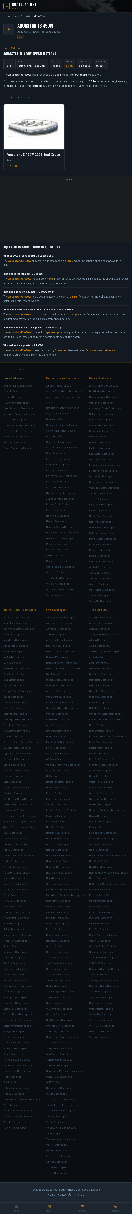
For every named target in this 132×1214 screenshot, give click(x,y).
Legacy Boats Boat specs (60, 504)
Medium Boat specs (100, 378)
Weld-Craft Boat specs (101, 1025)
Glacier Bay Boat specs (102, 476)
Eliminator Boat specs (101, 459)
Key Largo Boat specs (58, 798)
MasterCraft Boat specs (102, 516)
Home (6, 16)
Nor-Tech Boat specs (15, 419)
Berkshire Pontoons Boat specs (64, 668)
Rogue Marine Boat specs (103, 934)
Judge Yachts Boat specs (60, 498)
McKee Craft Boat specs (16, 872)
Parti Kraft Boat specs (58, 900)
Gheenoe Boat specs (101, 787)
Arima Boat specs (56, 634)
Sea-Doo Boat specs (57, 974)
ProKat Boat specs (99, 549)
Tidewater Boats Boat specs (62, 1104)
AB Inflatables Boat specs (17, 617)
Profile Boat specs (13, 923)
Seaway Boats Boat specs (17, 985)
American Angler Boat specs (105, 651)
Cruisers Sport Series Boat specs (22, 742)
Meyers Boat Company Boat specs (108, 855)
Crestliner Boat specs (58, 730)
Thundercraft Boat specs (60, 1099)
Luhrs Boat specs (56, 509)
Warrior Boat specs (57, 1144)
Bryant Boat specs (13, 679)
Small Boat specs (56, 610)
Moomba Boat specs (57, 866)
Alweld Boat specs (99, 645)
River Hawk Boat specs (16, 940)
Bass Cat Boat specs (100, 668)
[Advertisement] (66, 211)
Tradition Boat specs (14, 1082)
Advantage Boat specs (15, 622)
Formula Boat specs (57, 464)
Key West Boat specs (15, 838)
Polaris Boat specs (99, 906)
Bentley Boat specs (57, 656)
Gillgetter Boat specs (101, 793)
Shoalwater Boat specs (102, 951)
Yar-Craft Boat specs (100, 1036)
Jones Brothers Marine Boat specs (22, 827)
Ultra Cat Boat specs (100, 1002)
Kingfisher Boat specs (101, 504)
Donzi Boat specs (98, 436)
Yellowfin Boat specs (15, 1127)
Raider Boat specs (13, 929)
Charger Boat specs (57, 713)
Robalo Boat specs (13, 946)
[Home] (16, 1208)
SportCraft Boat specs (101, 589)
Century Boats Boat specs (18, 719)
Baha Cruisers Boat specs (103, 385)
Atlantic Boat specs (14, 651)
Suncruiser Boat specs (59, 1059)
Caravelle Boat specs (15, 713)
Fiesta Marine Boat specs (103, 470)
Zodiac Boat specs (56, 1172)
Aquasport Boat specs (15, 645)
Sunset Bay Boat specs (59, 1076)
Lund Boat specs (55, 821)
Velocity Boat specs (14, 1104)
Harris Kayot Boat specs (59, 781)
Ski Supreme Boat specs (60, 1019)
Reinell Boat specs (56, 934)
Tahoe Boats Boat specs (17, 1059)
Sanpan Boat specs (14, 957)
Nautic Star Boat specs (59, 872)
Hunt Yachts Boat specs (16, 402)
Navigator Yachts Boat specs (19, 413)
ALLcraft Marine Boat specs (104, 634)
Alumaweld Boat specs (59, 628)
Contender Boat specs (101, 425)
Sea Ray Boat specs (14, 442)
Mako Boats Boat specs (16, 844)
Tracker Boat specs (100, 991)
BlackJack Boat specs (101, 691)
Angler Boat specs (13, 634)
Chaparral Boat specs (58, 436)
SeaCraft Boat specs (14, 980)
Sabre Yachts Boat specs (60, 566)
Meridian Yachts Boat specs (61, 526)
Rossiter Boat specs (57, 940)
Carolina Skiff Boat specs (60, 702)
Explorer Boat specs (100, 747)
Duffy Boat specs (55, 736)
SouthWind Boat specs (16, 1002)
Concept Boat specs (100, 419)
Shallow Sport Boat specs (60, 991)
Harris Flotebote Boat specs (19, 804)
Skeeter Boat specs (57, 1014)
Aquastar (26, 16)
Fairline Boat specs (14, 396)
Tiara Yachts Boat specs (59, 577)
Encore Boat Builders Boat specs (107, 736)
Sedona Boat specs (57, 985)
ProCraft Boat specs (57, 923)
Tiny (15, 16)
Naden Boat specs (99, 878)
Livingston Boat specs (101, 844)
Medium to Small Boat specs (19, 610)
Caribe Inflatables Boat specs (105, 713)
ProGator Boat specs (100, 917)
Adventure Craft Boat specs (18, 628)
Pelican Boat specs (100, 889)
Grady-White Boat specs (103, 481)
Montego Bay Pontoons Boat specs (108, 872)
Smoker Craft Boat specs (60, 1025)
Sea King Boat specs (57, 968)
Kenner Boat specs (57, 793)
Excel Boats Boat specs (102, 742)
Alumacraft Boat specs (59, 622)
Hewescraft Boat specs (16, 810)
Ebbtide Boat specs (14, 764)
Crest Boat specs (56, 725)
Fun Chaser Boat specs (59, 753)
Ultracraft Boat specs (101, 1008)
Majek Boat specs (98, 849)
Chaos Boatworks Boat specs (105, 719)
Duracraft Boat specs (101, 730)
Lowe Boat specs (56, 815)
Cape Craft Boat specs (58, 696)
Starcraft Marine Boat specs (18, 1019)
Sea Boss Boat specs (58, 951)
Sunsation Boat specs (15, 1048)
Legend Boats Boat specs (103, 838)
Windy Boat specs (56, 594)
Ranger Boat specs (57, 929)
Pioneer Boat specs (57, 912)
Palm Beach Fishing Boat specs (63, 889)
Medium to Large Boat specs (62, 378)
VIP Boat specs (54, 1133)
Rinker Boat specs (56, 560)
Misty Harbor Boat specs (59, 855)
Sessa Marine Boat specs (17, 447)
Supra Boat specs (13, 1053)
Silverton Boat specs (58, 572)
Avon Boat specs (98, 662)
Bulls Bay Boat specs (101, 707)
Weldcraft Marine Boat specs (19, 1116)
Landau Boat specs (57, 804)
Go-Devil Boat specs (100, 804)
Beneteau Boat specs (58, 419)
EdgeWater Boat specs (102, 453)
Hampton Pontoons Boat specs (106, 810)
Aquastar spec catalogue (100, 350)
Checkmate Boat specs (16, 725)
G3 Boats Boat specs (57, 759)
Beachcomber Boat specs (61, 651)
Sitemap (79, 1194)
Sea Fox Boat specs (14, 963)
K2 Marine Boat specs (101, 821)
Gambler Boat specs (100, 770)
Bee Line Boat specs (100, 685)
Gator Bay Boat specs (58, 770)
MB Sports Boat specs (58, 844)
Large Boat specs (13, 378)
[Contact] (115, 1208)
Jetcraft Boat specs (100, 493)
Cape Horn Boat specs (15, 707)
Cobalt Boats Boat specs (103, 413)
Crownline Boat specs (101, 430)
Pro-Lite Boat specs (57, 917)
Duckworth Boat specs (16, 759)
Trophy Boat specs (13, 1093)
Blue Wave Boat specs (101, 696)
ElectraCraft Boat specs (59, 742)
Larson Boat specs (99, 510)
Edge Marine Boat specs (16, 770)
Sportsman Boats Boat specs (62, 1036)
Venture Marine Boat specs (18, 1110)
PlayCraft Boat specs (15, 900)
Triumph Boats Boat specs (61, 1110)
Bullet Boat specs (99, 702)
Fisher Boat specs (56, 747)
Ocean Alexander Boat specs (19, 425)
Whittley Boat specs (14, 1122)
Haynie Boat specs (99, 815)
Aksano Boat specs (100, 628)
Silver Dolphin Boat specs (103, 957)
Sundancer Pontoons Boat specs (64, 1070)
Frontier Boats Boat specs (104, 764)
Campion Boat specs (15, 702)
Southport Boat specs (15, 997)
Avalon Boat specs (13, 656)
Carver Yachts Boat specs (60, 430)
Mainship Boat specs (57, 515)
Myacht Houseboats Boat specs (63, 532)
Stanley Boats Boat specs (17, 1014)
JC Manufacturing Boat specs (19, 821)
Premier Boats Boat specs (18, 912)
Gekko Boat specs (56, 775)
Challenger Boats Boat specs (105, 408)
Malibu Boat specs (13, 849)
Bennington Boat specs (16, 674)
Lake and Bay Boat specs (103, 832)
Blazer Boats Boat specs (59, 679)
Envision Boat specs (14, 775)
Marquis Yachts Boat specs (18, 408)
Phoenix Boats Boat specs (103, 895)
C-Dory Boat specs (14, 685)
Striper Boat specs (14, 1036)
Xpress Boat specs (57, 1161)
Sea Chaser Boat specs (59, 963)
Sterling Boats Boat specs (103, 980)
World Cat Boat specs (101, 600)
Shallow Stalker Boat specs (104, 946)
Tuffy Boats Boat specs (102, 997)
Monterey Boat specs (101, 521)
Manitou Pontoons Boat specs (20, 855)
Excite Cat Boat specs (58, 458)
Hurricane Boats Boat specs (19, 815)
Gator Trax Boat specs (101, 775)
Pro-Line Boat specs (100, 544)
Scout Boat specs (99, 572)
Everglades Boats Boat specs (105, 464)
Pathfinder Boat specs (58, 906)
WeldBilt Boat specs (100, 1031)
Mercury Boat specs (57, 849)
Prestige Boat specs (57, 543)
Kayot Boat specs (13, 832)
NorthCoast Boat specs (16, 889)
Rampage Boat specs (58, 549)
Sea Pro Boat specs (14, 974)
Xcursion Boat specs (58, 1155)
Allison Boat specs (99, 639)
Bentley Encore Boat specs (61, 662)
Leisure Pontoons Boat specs (63, 810)
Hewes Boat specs (56, 787)
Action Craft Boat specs (102, 622)
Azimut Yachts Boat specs (17, 385)
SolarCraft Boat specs (101, 963)
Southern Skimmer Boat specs (106, 968)
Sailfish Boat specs (100, 566)
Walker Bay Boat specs (101, 1014)
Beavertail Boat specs (101, 679)
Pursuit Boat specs (100, 555)
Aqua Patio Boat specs (15, 639)
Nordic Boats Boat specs (103, 527)
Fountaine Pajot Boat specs (61, 475)
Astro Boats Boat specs (59, 639)
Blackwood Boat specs (59, 674)
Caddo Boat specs (13, 696)
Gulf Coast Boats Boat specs (105, 487)
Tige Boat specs (12, 1076)
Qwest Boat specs (99, 923)
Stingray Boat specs (14, 1031)
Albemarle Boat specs (58, 385)
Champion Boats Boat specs (62, 707)
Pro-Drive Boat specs (101, 912)
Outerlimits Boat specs (102, 532)
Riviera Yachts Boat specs (17, 436)
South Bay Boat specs (58, 1031)
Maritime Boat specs (57, 832)
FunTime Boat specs (58, 487)
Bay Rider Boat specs (58, 645)
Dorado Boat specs (100, 442)
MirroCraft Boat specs (101, 861)
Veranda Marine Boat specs (61, 1127)
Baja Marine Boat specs (102, 391)
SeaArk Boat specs (99, 940)
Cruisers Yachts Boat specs (62, 447)
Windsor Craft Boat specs (60, 589)
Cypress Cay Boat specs (17, 753)
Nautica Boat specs (14, 878)
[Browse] (82, 1208)
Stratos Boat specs (57, 1042)
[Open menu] (126, 6)
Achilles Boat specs (100, 617)
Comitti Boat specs (14, 736)
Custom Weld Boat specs (17, 747)
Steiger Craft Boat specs (17, 1025)
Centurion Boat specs (101, 402)
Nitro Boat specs (55, 878)
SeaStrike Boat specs (58, 980)
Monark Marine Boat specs (60, 861)
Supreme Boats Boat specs (104, 985)
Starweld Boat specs (100, 974)
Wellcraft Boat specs (58, 583)
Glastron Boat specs (14, 793)
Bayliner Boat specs (57, 413)
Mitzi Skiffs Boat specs (101, 866)
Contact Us (64, 1194)
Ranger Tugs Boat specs (17, 934)
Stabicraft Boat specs (15, 1008)
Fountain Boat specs (57, 470)
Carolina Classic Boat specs (62, 424)
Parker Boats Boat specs (103, 538)
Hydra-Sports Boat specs (60, 492)
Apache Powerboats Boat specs (64, 391)
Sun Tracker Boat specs (16, 1042)
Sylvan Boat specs (56, 1093)
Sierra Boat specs (56, 1002)
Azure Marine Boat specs (17, 668)
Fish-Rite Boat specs (101, 759)
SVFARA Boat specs (57, 1082)
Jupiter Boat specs (100, 498)
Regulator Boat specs (101, 561)
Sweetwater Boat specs (59, 1087)
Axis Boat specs (12, 662)
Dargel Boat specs (99, 725)
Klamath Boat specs (100, 827)
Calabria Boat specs (57, 691)
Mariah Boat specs (13, 861)
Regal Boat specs (56, 555)
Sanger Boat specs (57, 946)
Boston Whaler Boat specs (104, 396)
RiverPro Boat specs (100, 929)
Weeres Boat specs (57, 1150)
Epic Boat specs (12, 781)
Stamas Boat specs (100, 595)
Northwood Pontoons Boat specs (107, 883)
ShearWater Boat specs (59, 997)
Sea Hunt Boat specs (15, 968)
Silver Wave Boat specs (59, 1008)
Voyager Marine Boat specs (61, 1138)
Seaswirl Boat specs (100, 578)
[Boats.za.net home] (20, 6)
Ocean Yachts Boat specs (17, 430)
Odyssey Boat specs (57, 883)
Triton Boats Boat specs (16, 1087)
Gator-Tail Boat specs (101, 781)
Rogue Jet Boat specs (15, 951)
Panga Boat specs (13, 895)
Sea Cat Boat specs (57, 957)
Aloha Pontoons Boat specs (61, 617)
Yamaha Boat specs (57, 1167)
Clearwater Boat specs (59, 719)
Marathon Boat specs (58, 827)
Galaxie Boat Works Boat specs (63, 764)
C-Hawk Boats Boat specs (17, 691)
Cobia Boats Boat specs (16, 730)
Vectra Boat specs (56, 1122)
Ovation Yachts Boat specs (61, 538)
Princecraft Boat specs (16, 917)
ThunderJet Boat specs (16, 1070)
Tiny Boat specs (98, 610)
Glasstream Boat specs (16, 787)
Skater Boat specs (13, 991)
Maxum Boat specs (56, 521)
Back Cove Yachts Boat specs (62, 407)
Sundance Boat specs (58, 1065)
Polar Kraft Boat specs (101, 900)
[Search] (49, 1208)
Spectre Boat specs (100, 584)
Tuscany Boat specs (57, 1116)
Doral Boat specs (55, 453)
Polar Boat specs (12, 906)
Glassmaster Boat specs (103, 798)
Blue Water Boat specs (59, 685)
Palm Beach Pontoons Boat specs (65, 895)
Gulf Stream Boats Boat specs (20, 798)
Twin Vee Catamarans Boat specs (21, 1099)
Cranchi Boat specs (14, 391)
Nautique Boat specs (15, 883)
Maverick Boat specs (57, 838)
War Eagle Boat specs (101, 1019)
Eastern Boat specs (100, 447)
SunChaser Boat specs (59, 1053)
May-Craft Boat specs (15, 866)
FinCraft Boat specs (100, 753)
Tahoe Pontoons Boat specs (19, 1065)
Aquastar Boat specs (100, 656)
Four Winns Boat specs (59, 481)
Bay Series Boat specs (101, 674)
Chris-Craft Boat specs (59, 441)
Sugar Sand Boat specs (59, 1048)
